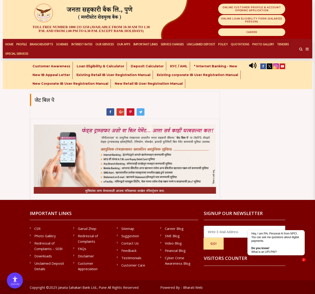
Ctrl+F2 (15, 284)
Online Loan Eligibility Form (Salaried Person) (251, 20)
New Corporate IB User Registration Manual (70, 84)
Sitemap (127, 228)
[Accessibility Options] (15, 280)
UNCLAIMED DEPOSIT (201, 44)
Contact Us (130, 243)
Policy (223, 44)
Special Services (16, 54)
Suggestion (130, 236)
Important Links (145, 44)
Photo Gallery (263, 44)
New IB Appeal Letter (51, 75)
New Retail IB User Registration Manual (149, 84)
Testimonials (131, 258)
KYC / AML (178, 66)
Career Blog (174, 228)
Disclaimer (86, 256)
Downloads (43, 256)
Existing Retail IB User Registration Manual (113, 75)
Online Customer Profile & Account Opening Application (252, 9)
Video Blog (173, 243)
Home (9, 44)
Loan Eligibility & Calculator (100, 66)
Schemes (62, 44)
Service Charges (172, 44)
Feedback (128, 250)
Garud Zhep (87, 228)
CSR (37, 228)
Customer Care (133, 265)
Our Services (104, 44)
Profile (21, 44)
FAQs (82, 248)
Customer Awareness (51, 66)
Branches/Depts (41, 44)
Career (251, 32)
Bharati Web (193, 287)
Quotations (240, 44)
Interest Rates (81, 44)
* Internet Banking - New (215, 66)
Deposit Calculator (147, 66)
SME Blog (172, 236)
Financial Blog (175, 250)
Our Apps (123, 44)
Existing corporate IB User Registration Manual (197, 75)
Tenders (283, 44)
